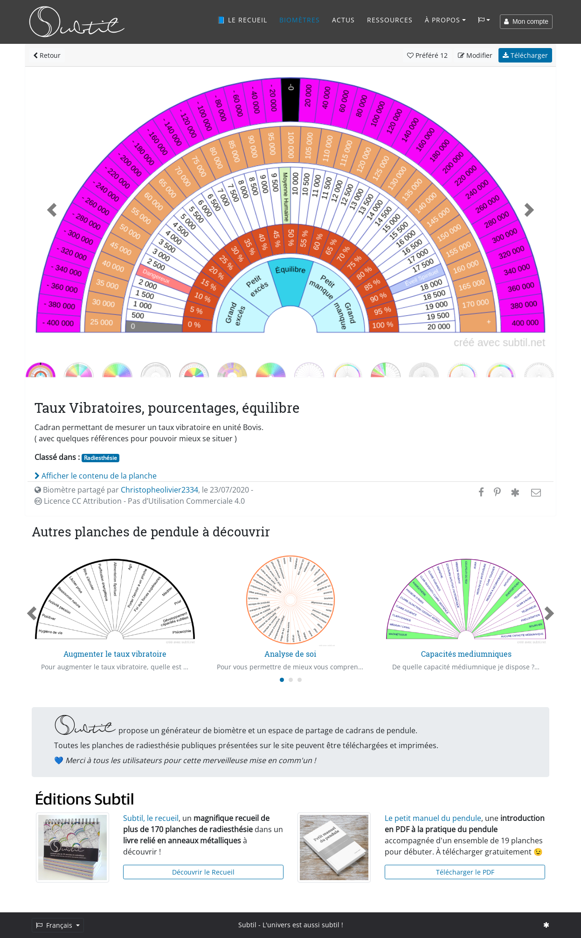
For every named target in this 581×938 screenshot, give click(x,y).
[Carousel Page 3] (299, 680)
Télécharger (525, 55)
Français (55, 925)
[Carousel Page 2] (291, 680)
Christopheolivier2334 (159, 490)
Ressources (390, 19)
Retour (47, 55)
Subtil (247, 924)
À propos (442, 19)
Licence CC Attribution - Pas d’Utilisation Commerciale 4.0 (140, 501)
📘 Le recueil (242, 19)
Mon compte (526, 21)
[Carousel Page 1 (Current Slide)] (282, 680)
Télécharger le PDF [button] (465, 872)
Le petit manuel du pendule (433, 818)
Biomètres (299, 19)
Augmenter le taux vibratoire (114, 654)
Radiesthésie (100, 458)
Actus (343, 19)
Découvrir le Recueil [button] (203, 872)
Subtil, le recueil (151, 818)
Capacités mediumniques (466, 654)
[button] (51, 210)
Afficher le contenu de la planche (96, 476)
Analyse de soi (290, 654)
